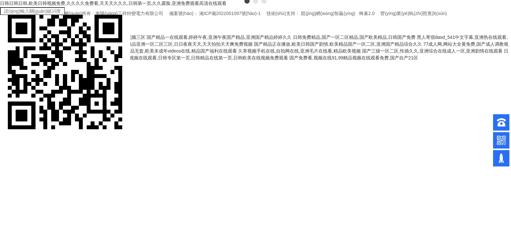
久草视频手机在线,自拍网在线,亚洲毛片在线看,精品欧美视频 (299, 51)
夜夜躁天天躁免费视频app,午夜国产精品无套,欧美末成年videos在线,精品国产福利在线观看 (145, 51)
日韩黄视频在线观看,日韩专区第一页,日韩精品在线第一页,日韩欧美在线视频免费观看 (202, 57)
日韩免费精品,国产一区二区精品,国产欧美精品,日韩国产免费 (354, 37)
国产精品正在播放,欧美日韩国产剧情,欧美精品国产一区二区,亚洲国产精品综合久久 (338, 44)
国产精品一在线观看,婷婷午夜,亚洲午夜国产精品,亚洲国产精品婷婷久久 (219, 37)
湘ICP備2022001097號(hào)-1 (229, 13)
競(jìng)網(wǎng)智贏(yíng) (328, 13)
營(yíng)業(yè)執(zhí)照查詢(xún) (413, 13)
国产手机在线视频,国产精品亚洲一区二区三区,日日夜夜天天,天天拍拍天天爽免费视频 (166, 44)
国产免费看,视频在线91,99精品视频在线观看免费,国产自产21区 (353, 57)
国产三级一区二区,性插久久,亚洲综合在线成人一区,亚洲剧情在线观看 (432, 51)
